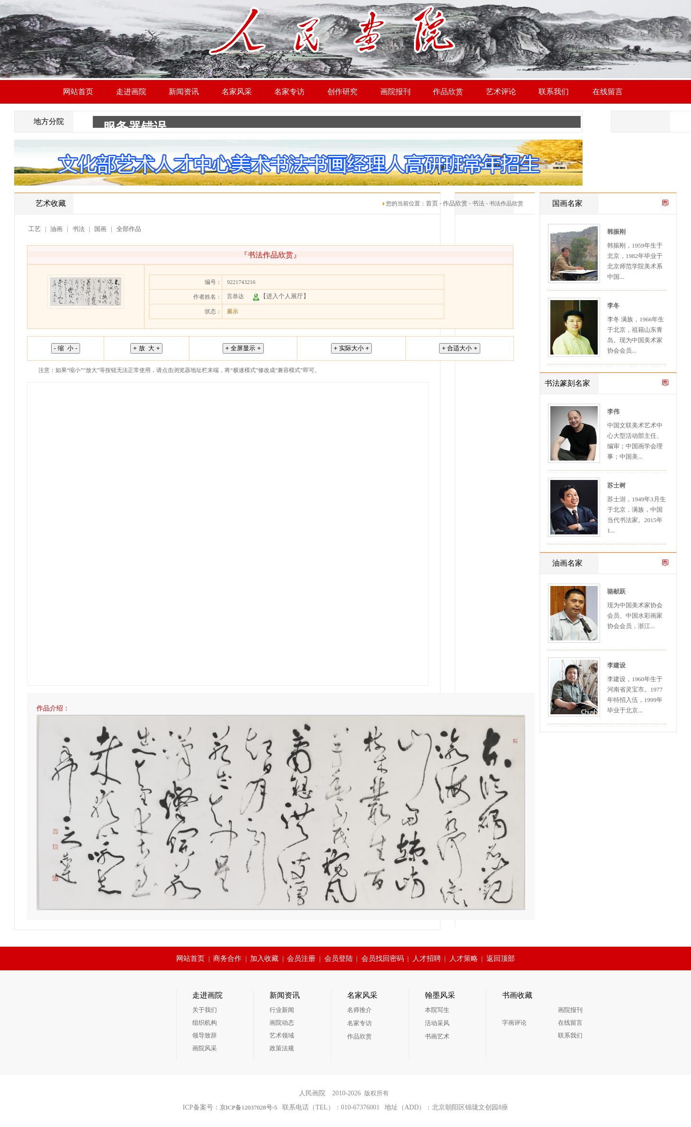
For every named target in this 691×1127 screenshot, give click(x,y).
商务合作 (227, 958)
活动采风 (437, 1023)
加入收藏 (264, 958)
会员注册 (301, 958)
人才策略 (463, 958)
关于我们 (204, 1009)
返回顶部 (500, 958)
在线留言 (607, 92)
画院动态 (281, 1022)
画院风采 (204, 1048)
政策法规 (281, 1048)
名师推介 (359, 1009)
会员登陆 (338, 958)
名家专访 (289, 92)
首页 (432, 203)
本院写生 (437, 1009)
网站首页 (78, 92)
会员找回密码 (382, 958)
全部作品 (129, 228)
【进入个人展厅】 (280, 296)
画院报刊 (395, 92)
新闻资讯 (184, 92)
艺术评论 (501, 92)
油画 (56, 228)
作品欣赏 (448, 92)
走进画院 (131, 92)
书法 (478, 203)
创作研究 (342, 92)
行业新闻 (281, 1009)
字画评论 (514, 1022)
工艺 (34, 228)
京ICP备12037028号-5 (249, 1107)
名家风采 (237, 92)
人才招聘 (427, 958)
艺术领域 (281, 1035)
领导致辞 (204, 1035)
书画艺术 (437, 1036)
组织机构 (204, 1022)
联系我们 (553, 92)
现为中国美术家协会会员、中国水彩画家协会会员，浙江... (635, 616)
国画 (100, 228)
